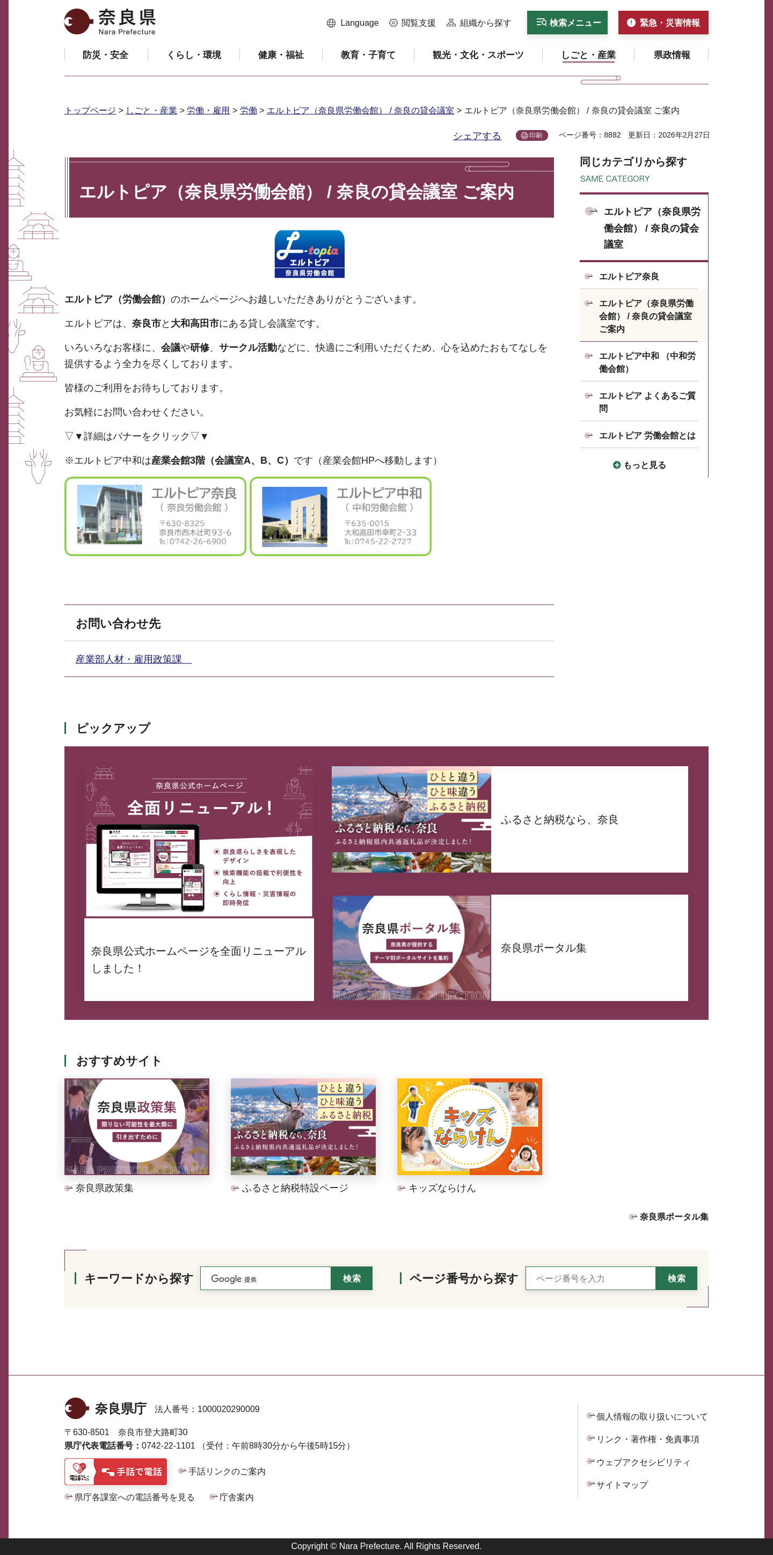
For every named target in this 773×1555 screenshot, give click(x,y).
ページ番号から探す (464, 1278)
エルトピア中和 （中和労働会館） (647, 362)
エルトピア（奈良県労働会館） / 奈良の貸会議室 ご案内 (646, 316)
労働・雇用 (208, 110)
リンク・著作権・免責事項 (647, 1439)
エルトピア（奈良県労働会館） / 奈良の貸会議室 (360, 110)
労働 (248, 110)
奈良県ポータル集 (674, 1216)
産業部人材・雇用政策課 (134, 659)
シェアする (477, 136)
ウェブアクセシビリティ (643, 1462)
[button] (353, 23)
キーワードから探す (139, 1278)
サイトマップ (622, 1484)
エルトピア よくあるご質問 (647, 402)
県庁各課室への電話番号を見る (135, 1497)
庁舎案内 (237, 1497)
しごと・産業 (151, 110)
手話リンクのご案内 (227, 1471)
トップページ (90, 110)
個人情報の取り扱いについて (652, 1416)
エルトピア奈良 (629, 276)
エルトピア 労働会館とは (647, 435)
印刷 (535, 135)
